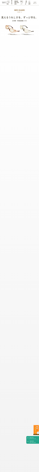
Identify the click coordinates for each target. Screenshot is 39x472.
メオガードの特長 (8, 3)
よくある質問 (29, 3)
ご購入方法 (26, 3)
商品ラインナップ (21, 3)
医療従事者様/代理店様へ (16, 3)
